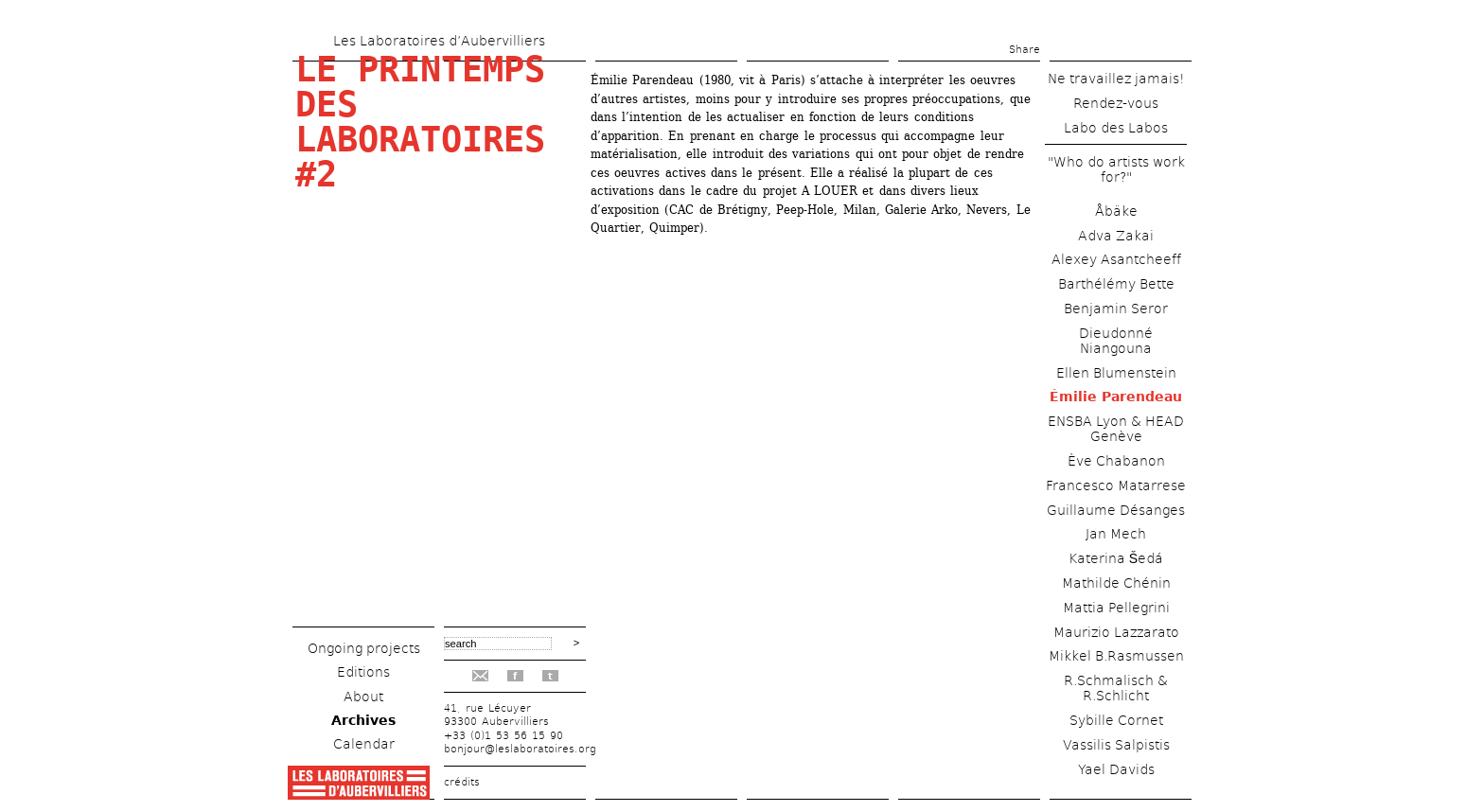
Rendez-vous (1115, 103)
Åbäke (1116, 211)
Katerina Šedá (1116, 558)
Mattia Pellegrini (1116, 607)
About (363, 696)
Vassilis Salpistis (1116, 744)
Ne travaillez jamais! (1116, 78)
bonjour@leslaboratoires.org (520, 749)
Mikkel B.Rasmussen (1116, 655)
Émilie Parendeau (1116, 396)
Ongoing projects (364, 648)
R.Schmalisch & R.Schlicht (1116, 688)
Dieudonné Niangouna (1116, 341)
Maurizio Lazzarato (1116, 632)
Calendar (364, 743)
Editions (363, 672)
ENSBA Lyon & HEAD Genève (1116, 429)
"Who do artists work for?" (1116, 169)
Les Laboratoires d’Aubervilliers (439, 40)
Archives (363, 720)
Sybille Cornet (1116, 720)
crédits (462, 782)
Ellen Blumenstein (1116, 372)
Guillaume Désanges (1116, 510)
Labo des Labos (1116, 127)
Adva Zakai (1116, 235)
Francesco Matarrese (1116, 485)
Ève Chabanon (1116, 460)
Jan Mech (1116, 533)
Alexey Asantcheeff (1116, 259)
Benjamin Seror (1116, 308)
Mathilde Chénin (1116, 583)
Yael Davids (1116, 769)
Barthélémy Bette (1116, 283)
